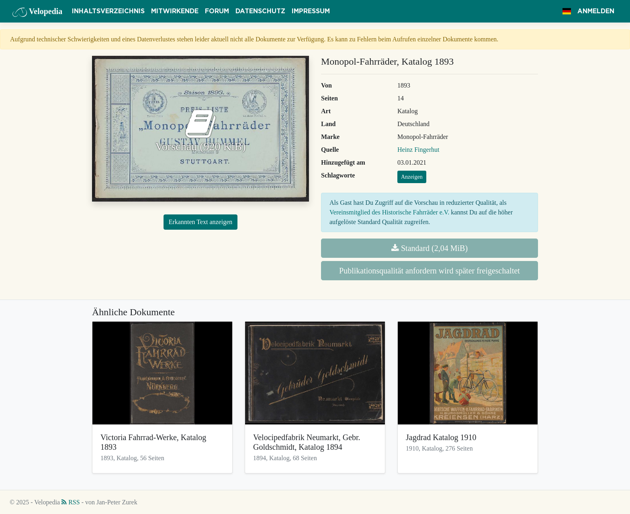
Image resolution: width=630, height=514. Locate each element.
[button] (566, 11)
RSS (70, 502)
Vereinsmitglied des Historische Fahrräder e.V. (389, 212)
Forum (217, 11)
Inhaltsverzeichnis (108, 11)
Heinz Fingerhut (418, 149)
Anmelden (595, 11)
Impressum (311, 11)
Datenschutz (260, 11)
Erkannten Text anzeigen (201, 221)
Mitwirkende (174, 11)
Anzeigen (412, 177)
